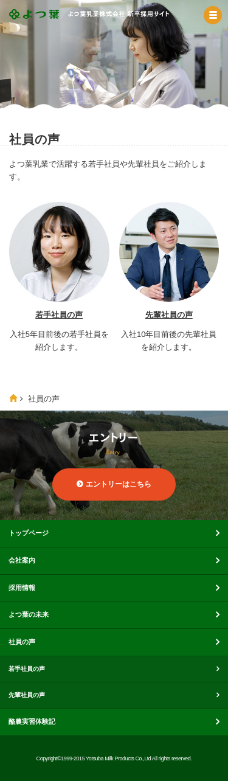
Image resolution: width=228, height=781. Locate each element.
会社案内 (22, 560)
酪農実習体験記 (32, 721)
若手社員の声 (59, 314)
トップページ (29, 532)
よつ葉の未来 (29, 614)
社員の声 (22, 641)
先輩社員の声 (169, 314)
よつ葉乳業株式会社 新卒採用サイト (89, 18)
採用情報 (22, 587)
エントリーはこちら (118, 484)
